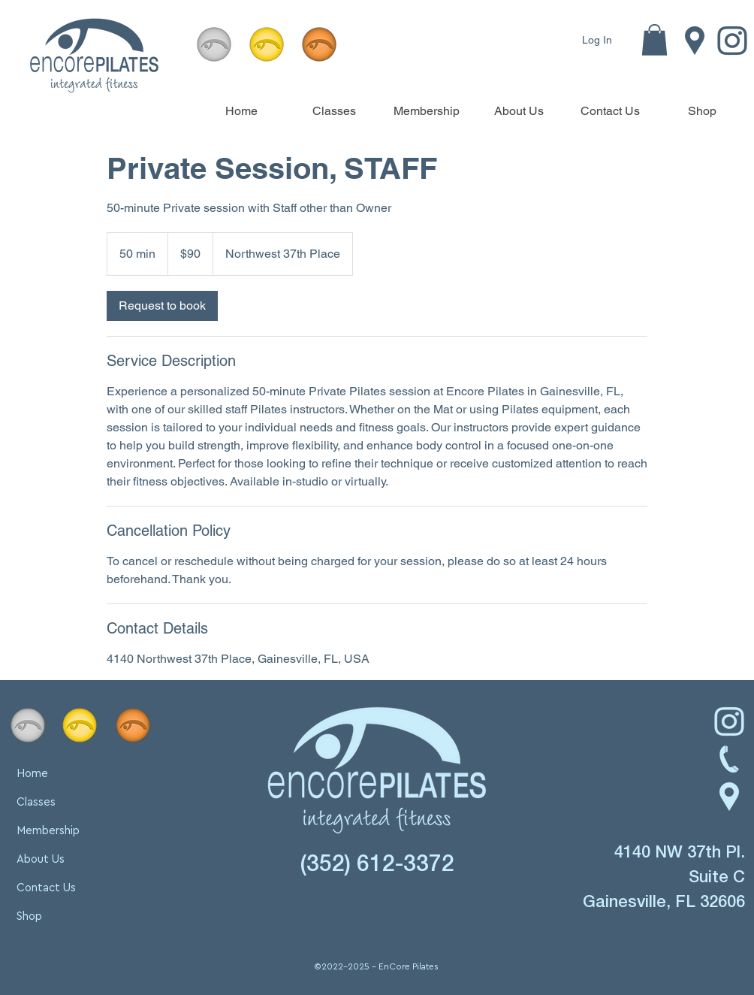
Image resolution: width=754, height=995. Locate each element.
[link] (162, 306)
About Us (41, 859)
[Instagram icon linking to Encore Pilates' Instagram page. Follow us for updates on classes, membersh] (732, 41)
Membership (48, 830)
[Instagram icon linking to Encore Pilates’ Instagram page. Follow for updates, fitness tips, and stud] (729, 721)
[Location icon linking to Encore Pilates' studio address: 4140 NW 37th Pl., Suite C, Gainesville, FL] (729, 797)
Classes (36, 802)
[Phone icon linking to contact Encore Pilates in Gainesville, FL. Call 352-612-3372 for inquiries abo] (729, 759)
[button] (654, 40)
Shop (29, 916)
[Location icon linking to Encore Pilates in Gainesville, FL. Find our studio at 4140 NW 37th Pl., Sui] (695, 41)
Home (32, 773)
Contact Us (46, 888)
